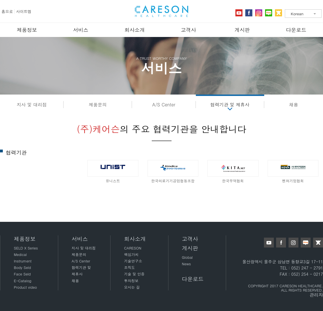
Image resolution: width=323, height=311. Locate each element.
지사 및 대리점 (32, 104)
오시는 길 (132, 287)
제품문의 (98, 104)
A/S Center (163, 104)
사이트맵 (23, 11)
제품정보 (27, 29)
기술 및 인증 (134, 274)
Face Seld (22, 274)
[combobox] (303, 13)
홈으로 (7, 11)
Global (187, 257)
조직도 (129, 267)
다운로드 (296, 29)
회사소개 (134, 29)
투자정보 (131, 280)
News (186, 263)
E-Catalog (22, 280)
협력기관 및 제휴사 (230, 104)
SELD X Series (26, 248)
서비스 (80, 29)
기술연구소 (133, 261)
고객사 (188, 29)
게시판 (242, 29)
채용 (293, 104)
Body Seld (22, 267)
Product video (25, 287)
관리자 (316, 295)
